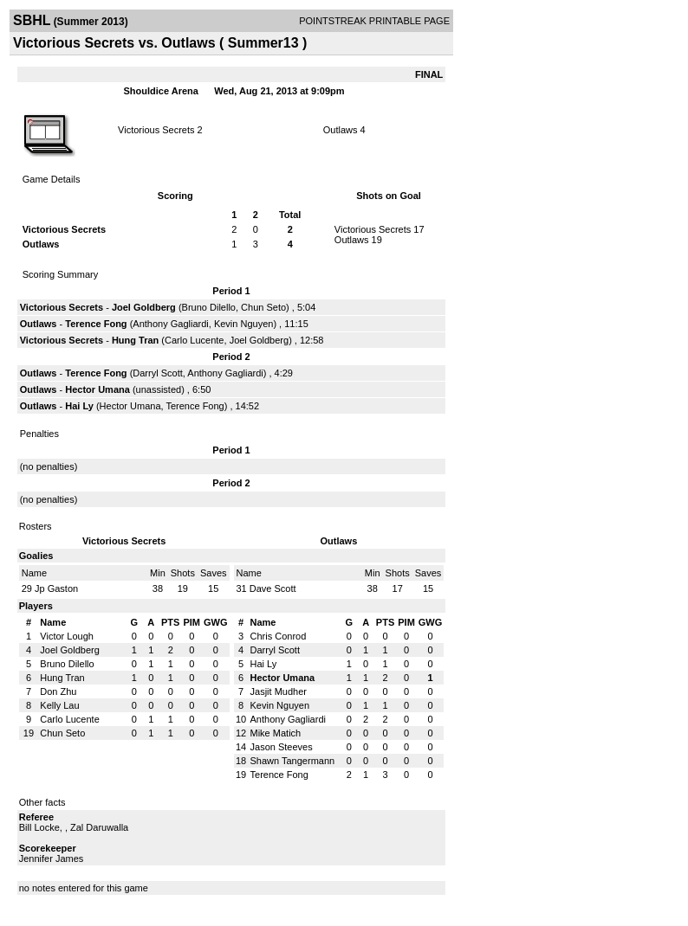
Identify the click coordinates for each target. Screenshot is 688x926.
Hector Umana (97, 389)
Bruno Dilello (209, 307)
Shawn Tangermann (292, 761)
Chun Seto (263, 307)
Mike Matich (276, 733)
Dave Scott (273, 588)
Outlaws (340, 130)
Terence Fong (96, 323)
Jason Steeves (281, 747)
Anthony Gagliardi (170, 323)
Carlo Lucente (194, 340)
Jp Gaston (56, 588)
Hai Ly (79, 406)
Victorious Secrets (156, 130)
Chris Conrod (278, 636)
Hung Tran (135, 340)
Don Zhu (58, 691)
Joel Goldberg (144, 307)
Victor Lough (67, 636)
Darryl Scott (157, 373)
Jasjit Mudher (278, 691)
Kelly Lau (59, 705)
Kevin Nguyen (244, 323)
